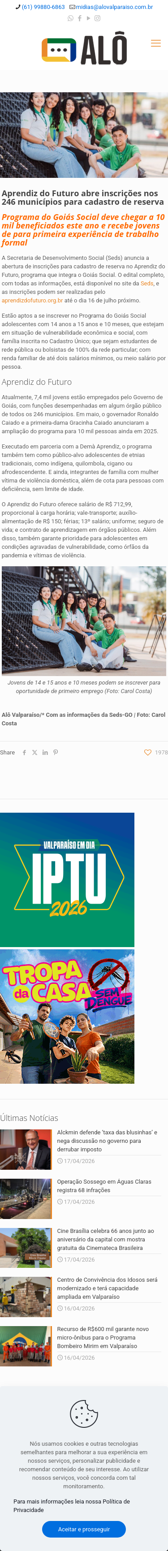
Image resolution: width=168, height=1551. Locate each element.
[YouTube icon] (88, 18)
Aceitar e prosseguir (84, 1529)
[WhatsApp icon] (70, 18)
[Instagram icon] (97, 18)
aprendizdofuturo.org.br (32, 300)
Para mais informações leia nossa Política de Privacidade (71, 1505)
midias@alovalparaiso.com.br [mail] (114, 7)
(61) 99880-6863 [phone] (43, 7)
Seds (147, 283)
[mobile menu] (156, 43)
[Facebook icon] (79, 18)
